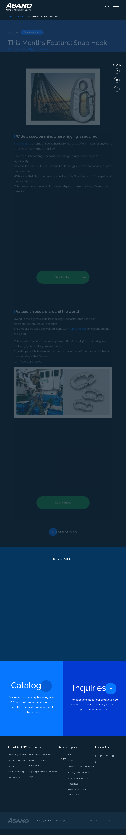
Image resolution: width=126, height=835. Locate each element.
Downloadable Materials (81, 773)
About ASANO (17, 753)
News (62, 765)
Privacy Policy (44, 827)
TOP (10, 17)
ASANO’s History (17, 766)
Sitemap (60, 827)
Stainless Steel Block (40, 761)
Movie (71, 766)
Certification (14, 784)
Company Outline (17, 761)
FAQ (70, 761)
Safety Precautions (78, 779)
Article (20, 17)
